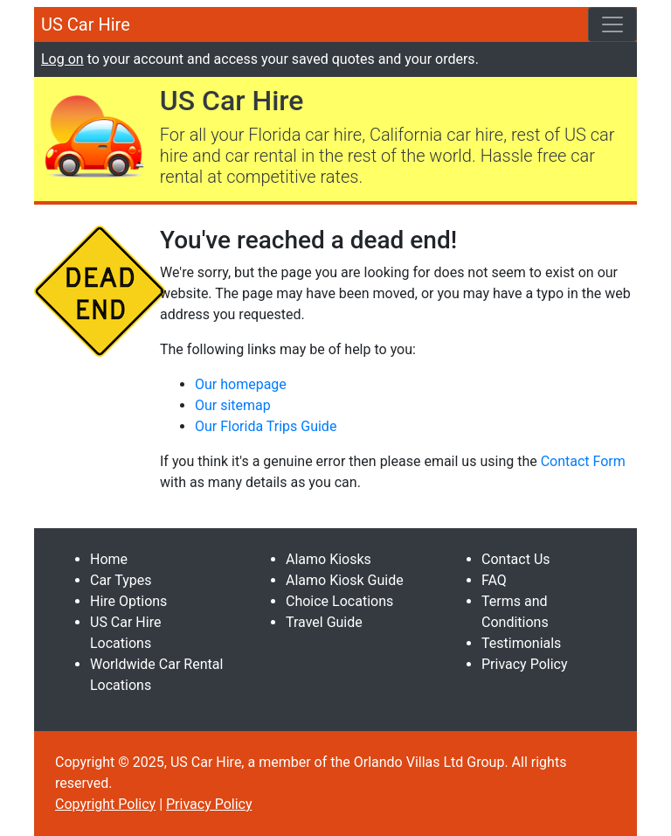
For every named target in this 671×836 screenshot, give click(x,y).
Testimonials (521, 643)
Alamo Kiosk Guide (345, 580)
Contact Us (515, 559)
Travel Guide (324, 622)
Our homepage (241, 384)
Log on (62, 59)
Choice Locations (339, 601)
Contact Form (583, 461)
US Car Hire (85, 24)
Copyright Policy (105, 804)
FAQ (494, 580)
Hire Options (128, 601)
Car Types (120, 580)
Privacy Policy (524, 664)
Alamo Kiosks (328, 559)
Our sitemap (233, 405)
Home (109, 559)
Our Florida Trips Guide (265, 426)
